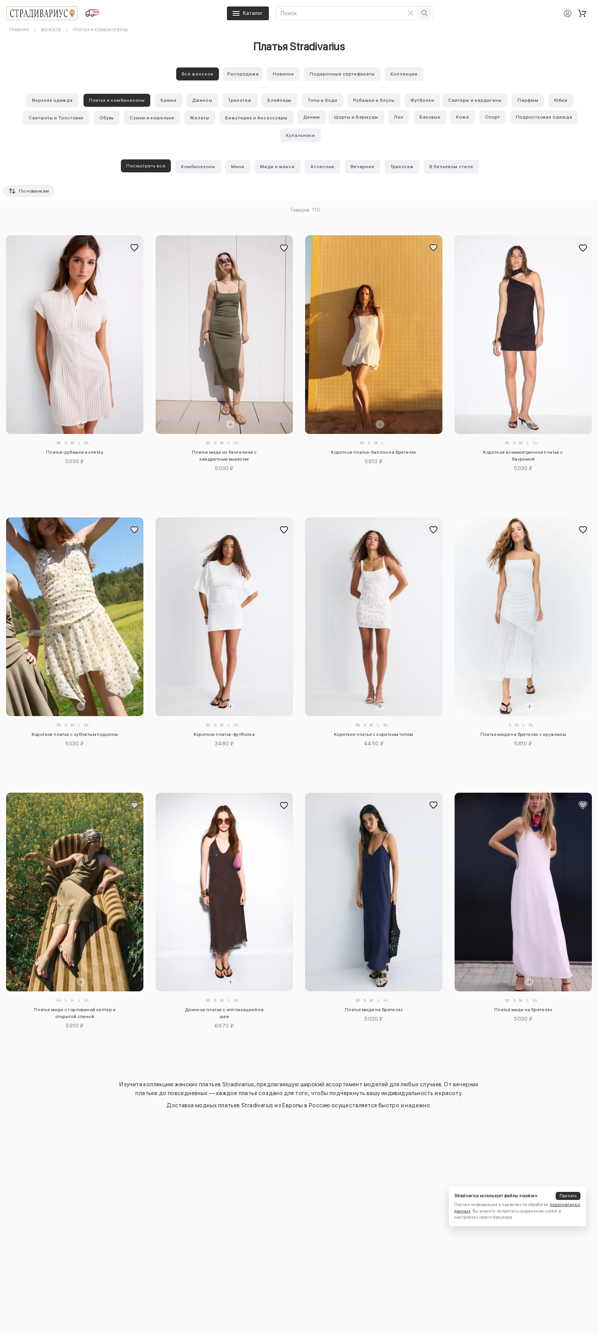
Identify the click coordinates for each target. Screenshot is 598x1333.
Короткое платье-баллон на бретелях (373, 452)
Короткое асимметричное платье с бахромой (523, 456)
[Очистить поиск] (410, 13)
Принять (568, 1195)
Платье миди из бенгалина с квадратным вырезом (224, 456)
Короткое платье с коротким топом (373, 734)
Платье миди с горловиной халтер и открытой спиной (75, 1013)
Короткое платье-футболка (224, 734)
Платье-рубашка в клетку (74, 452)
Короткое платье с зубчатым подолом (75, 734)
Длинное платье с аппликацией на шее (224, 1013)
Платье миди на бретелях (374, 1009)
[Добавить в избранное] (134, 247)
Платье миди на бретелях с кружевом (523, 734)
